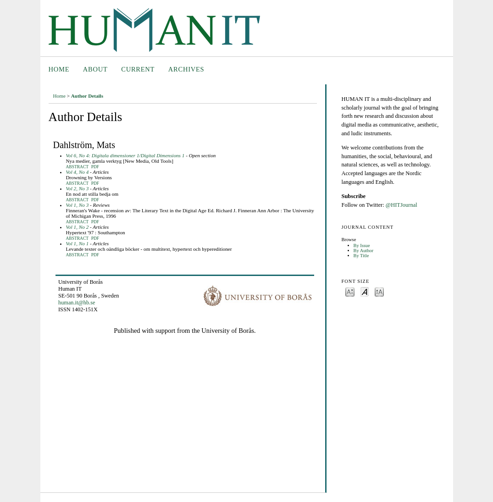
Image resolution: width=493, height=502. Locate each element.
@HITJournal (401, 205)
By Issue (362, 245)
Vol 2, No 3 (77, 188)
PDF (95, 167)
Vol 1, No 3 (77, 205)
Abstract (77, 167)
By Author (364, 250)
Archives (186, 69)
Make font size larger (379, 291)
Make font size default (364, 291)
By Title (361, 255)
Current (138, 69)
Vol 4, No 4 (77, 172)
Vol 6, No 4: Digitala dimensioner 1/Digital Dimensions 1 (125, 155)
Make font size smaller (350, 291)
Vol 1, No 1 (77, 243)
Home (59, 69)
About (95, 69)
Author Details (87, 96)
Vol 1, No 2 (77, 227)
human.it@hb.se (76, 302)
